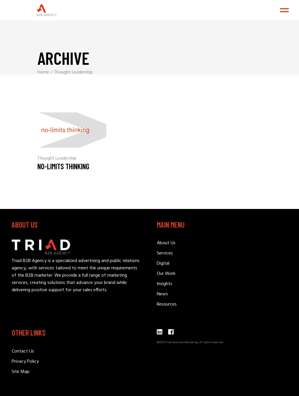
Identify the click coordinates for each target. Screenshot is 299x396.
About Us (166, 243)
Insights (164, 284)
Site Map (20, 372)
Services (165, 253)
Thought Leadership (57, 158)
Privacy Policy (25, 361)
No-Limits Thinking (63, 166)
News (162, 294)
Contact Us (23, 351)
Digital (163, 263)
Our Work (166, 274)
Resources (167, 304)
